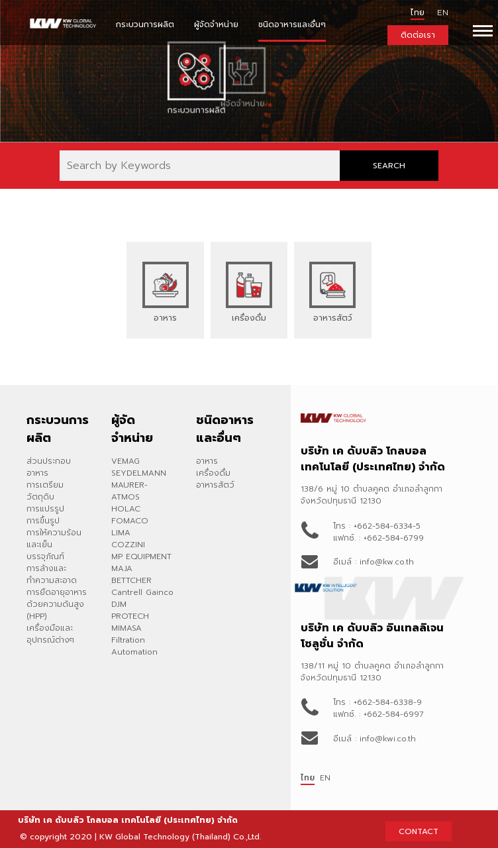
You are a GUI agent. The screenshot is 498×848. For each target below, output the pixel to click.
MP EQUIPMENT (141, 556)
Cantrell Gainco (142, 592)
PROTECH (130, 616)
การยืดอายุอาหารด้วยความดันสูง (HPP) (56, 604)
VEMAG (125, 461)
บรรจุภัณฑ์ (45, 556)
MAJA (121, 568)
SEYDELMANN (138, 473)
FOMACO (129, 521)
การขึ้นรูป (43, 521)
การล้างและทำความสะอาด (51, 574)
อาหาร (207, 461)
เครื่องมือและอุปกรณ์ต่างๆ (50, 634)
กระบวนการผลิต (145, 24)
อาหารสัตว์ (215, 485)
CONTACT (418, 831)
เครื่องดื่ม (213, 473)
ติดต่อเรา (418, 35)
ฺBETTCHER (131, 580)
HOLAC (125, 509)
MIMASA (126, 628)
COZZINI (128, 545)
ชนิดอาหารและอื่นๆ (292, 24)
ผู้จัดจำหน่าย (216, 24)
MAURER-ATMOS (129, 491)
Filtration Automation (134, 646)
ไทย (417, 13)
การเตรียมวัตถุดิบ (45, 491)
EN (325, 778)
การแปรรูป (45, 509)
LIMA (120, 533)
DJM (118, 604)
